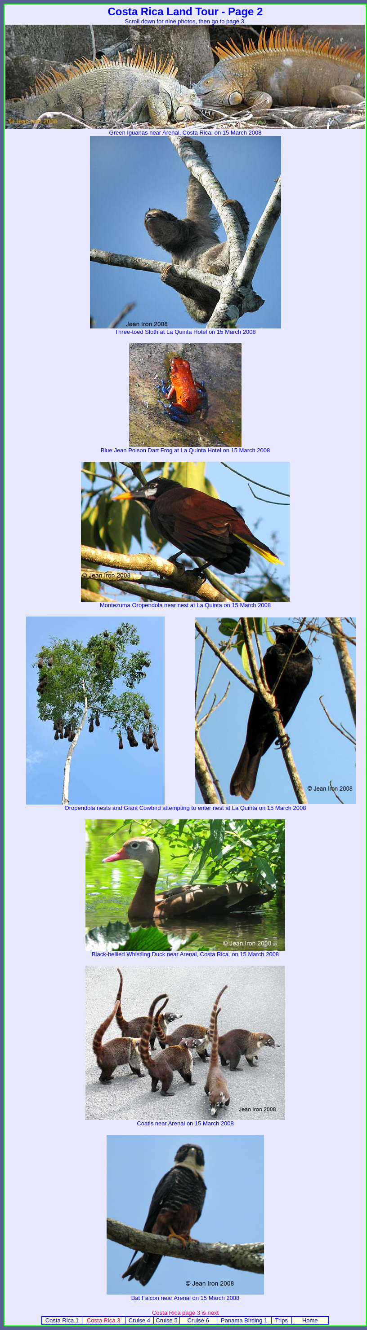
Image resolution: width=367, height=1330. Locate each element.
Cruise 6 (198, 1320)
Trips (281, 1320)
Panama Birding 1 (244, 1320)
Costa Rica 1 (62, 1320)
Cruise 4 (139, 1320)
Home (310, 1320)
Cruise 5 (166, 1320)
